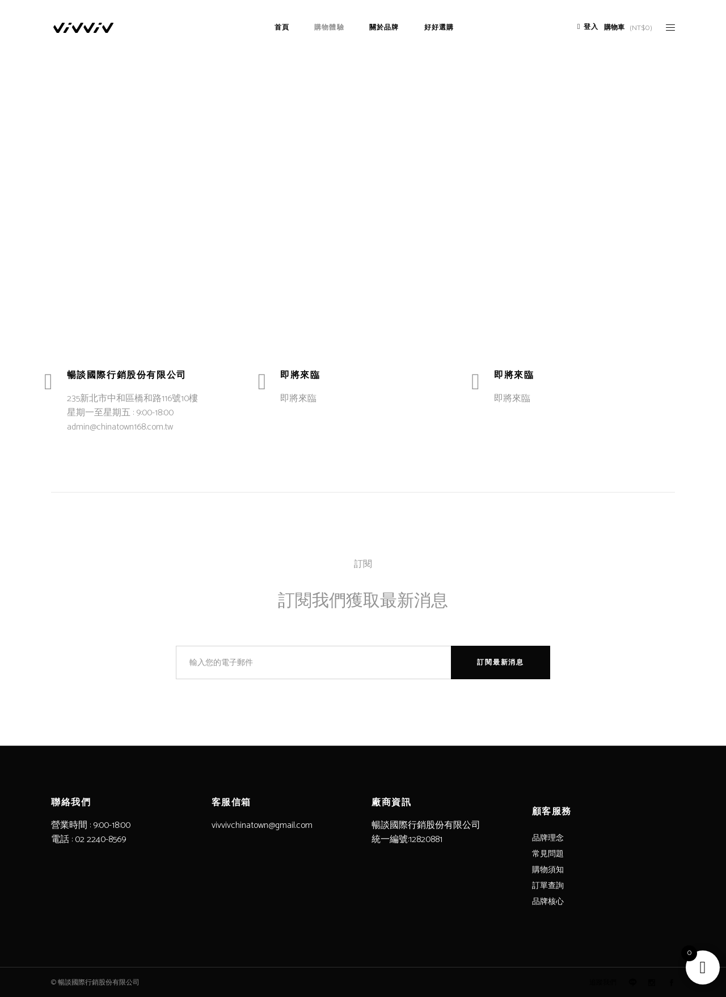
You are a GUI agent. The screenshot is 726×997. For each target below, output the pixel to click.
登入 (591, 27)
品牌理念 (548, 838)
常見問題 (548, 854)
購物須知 (548, 870)
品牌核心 (548, 901)
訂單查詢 (548, 886)
